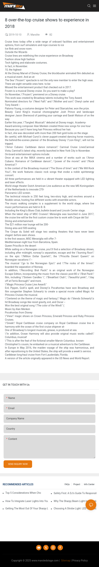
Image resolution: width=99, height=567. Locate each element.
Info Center (89, 484)
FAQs (67, 484)
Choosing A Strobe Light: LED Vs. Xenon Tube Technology (75, 508)
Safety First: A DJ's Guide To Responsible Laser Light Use (75, 493)
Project (76, 484)
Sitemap (65, 560)
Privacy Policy (80, 560)
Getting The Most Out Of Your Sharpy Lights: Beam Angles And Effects (26, 508)
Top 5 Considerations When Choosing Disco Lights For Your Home (23, 492)
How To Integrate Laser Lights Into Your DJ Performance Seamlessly (26, 501)
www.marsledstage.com (45, 560)
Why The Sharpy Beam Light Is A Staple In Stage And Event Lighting (75, 501)
